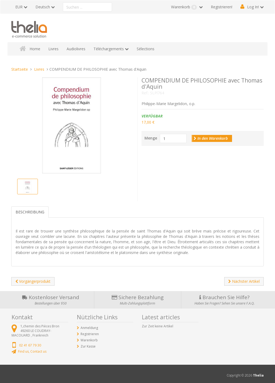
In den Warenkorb (211, 138)
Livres (53, 48)
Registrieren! (221, 6)
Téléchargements (108, 48)
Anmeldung (89, 327)
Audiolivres (76, 48)
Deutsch (42, 6)
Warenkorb (184, 7)
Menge (150, 138)
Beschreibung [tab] (30, 211)
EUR (19, 6)
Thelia (258, 375)
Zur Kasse (88, 346)
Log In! (253, 6)
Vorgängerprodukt (32, 281)
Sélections (145, 48)
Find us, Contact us (32, 351)
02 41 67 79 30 (30, 345)
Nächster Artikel (244, 281)
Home (35, 48)
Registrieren (90, 334)
